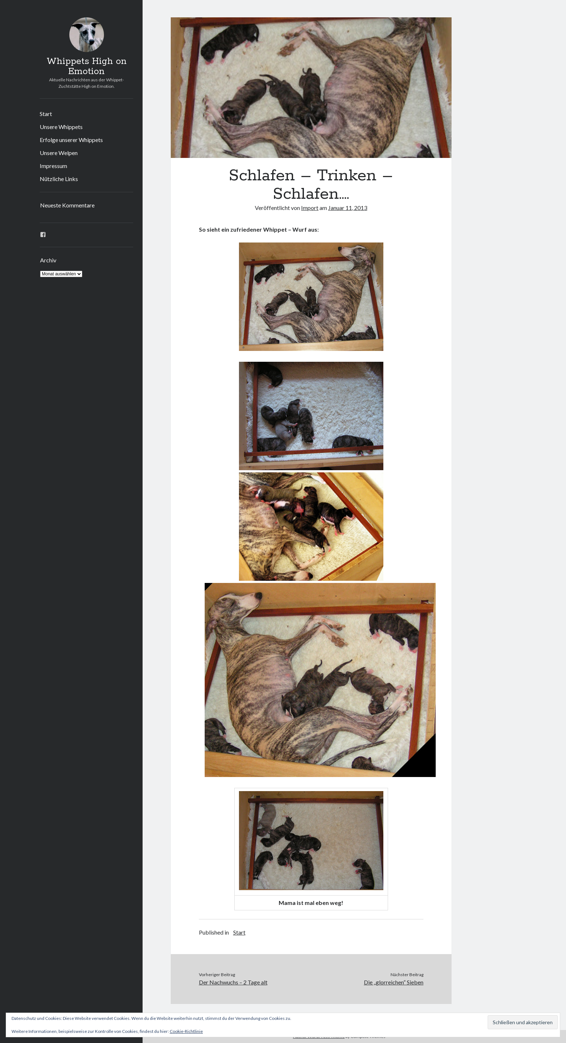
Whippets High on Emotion (87, 66)
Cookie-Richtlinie (186, 1031)
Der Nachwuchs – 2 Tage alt (233, 982)
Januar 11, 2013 (347, 207)
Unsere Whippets (61, 126)
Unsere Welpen (59, 152)
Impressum (53, 165)
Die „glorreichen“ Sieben (393, 982)
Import (309, 207)
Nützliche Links (59, 178)
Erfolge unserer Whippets (71, 139)
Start (46, 113)
